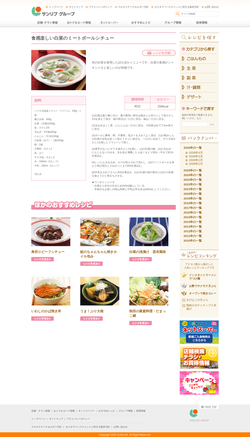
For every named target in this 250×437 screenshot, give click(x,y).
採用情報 (202, 23)
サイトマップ (76, 6)
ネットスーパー (109, 23)
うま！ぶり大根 (92, 311)
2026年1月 (196, 163)
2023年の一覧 (193, 179)
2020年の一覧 (193, 193)
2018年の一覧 (193, 203)
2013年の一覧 (193, 226)
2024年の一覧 (193, 175)
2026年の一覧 (193, 147)
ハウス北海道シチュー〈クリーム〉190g (55, 110)
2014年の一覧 (193, 221)
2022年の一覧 (193, 184)
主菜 (199, 68)
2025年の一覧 (193, 170)
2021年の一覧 (193, 189)
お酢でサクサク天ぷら (202, 285)
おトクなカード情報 (79, 23)
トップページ (56, 6)
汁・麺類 (199, 87)
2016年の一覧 (193, 212)
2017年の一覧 (193, 207)
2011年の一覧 (193, 236)
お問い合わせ (212, 6)
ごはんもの (199, 59)
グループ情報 (172, 23)
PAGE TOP (209, 406)
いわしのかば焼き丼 (46, 311)
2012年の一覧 (193, 231)
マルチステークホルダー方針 (133, 6)
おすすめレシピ (141, 23)
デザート (199, 97)
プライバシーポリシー (100, 6)
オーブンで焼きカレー (202, 293)
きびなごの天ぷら (197, 299)
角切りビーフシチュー (47, 252)
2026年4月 (196, 152)
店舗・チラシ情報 (47, 23)
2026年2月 (196, 160)
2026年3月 (196, 156)
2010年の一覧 (193, 240)
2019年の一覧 (193, 198)
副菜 (199, 78)
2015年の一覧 (193, 217)
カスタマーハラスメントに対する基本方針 (176, 6)
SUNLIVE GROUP (199, 415)
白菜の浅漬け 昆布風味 (147, 252)
